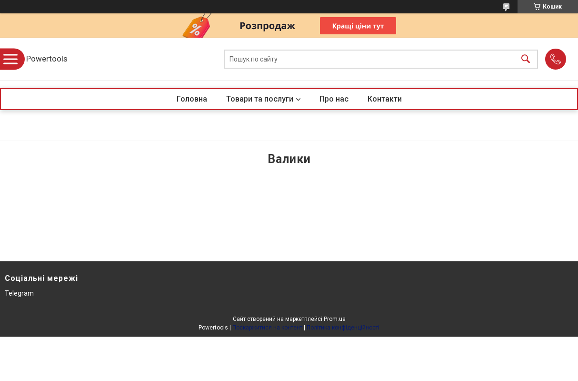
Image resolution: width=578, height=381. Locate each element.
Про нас (334, 98)
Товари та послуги (259, 98)
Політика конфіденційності (343, 327)
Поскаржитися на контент (267, 327)
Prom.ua (335, 319)
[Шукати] (525, 59)
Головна (192, 98)
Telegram (19, 293)
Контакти (385, 98)
